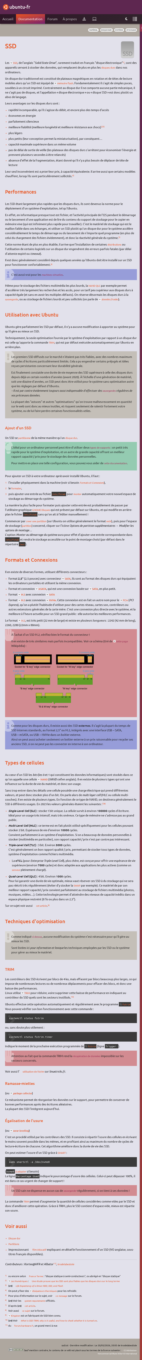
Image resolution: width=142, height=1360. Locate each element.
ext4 (113, 521)
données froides (113, 299)
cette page (123, 641)
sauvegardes (110, 390)
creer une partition (38, 521)
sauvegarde (12, 299)
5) (119, 237)
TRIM (52, 342)
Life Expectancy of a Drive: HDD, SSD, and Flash (41, 1285)
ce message (62, 1295)
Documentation (30, 19)
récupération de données (89, 1056)
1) (125, 62)
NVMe (55, 600)
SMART (62, 1152)
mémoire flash (67, 83)
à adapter (21, 1171)
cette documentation (117, 463)
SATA (68, 578)
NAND (45, 779)
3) (104, 126)
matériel (87, 30)
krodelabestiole (67, 1264)
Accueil (7, 19)
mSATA (43, 589)
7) (103, 803)
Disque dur (15, 1238)
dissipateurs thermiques (46, 1290)
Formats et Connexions (94, 482)
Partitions (14, 1244)
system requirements (36, 1300)
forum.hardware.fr (25, 1325)
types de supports (101, 447)
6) (52, 264)
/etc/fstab (59, 494)
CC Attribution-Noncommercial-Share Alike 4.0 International (114, 1352)
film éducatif (41, 1249)
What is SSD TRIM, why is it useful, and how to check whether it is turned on (61, 1320)
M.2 (23, 594)
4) (73, 175)
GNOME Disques (42, 509)
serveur (17, 869)
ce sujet (26, 1310)
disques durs (114, 67)
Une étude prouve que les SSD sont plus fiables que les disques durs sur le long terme (81, 1281)
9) (51, 905)
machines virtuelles (54, 274)
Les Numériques (20, 1281)
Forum (52, 19)
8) (105, 803)
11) (54, 1263)
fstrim (127, 1004)
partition (38, 525)
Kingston (16, 1315)
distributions (116, 244)
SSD (15, 62)
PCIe (129, 600)
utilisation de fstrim (35, 1071)
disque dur (102, 30)
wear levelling (22, 1130)
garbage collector (24, 1093)
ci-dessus (38, 936)
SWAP (77, 885)
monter (80, 494)
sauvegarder (71, 1190)
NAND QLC (95, 285)
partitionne (25, 437)
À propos (70, 19)
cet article (43, 905)
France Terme (36, 1276)
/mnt (22, 544)
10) (72, 996)
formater (17, 488)
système (116, 30)
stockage (130, 30)
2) (102, 126)
